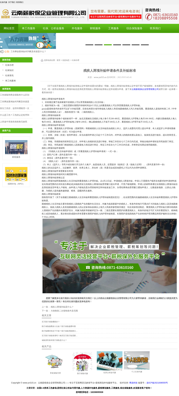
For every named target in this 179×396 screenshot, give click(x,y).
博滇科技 (133, 383)
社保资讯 (9, 75)
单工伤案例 (10, 80)
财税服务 (95, 28)
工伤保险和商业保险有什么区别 (14, 95)
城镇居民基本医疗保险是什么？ (54, 340)
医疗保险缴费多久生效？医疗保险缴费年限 (59, 326)
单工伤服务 (28, 28)
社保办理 (9, 65)
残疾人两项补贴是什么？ (62, 307)
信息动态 (66, 60)
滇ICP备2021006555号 (157, 383)
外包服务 (77, 28)
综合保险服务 (134, 28)
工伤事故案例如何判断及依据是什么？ (28, 51)
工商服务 (113, 28)
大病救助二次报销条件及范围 (64, 311)
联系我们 (155, 28)
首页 (58, 60)
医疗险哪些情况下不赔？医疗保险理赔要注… (60, 331)
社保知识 (9, 70)
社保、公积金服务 (53, 28)
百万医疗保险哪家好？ (51, 322)
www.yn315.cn (100, 77)
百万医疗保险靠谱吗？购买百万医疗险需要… (60, 336)
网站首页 (9, 28)
